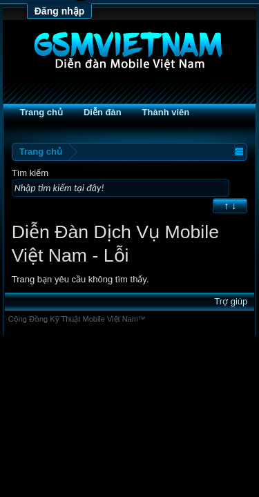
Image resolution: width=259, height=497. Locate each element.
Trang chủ (41, 112)
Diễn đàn (103, 112)
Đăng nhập (60, 11)
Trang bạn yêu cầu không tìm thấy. (80, 280)
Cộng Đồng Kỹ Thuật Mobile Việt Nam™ (77, 320)
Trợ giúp (230, 303)
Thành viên (166, 112)
